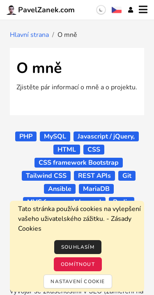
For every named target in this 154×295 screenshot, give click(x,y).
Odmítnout (78, 264)
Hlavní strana (29, 34)
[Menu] (143, 9)
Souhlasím (77, 247)
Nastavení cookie (78, 281)
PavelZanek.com (41, 10)
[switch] (101, 10)
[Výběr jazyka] (116, 10)
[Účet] (130, 10)
